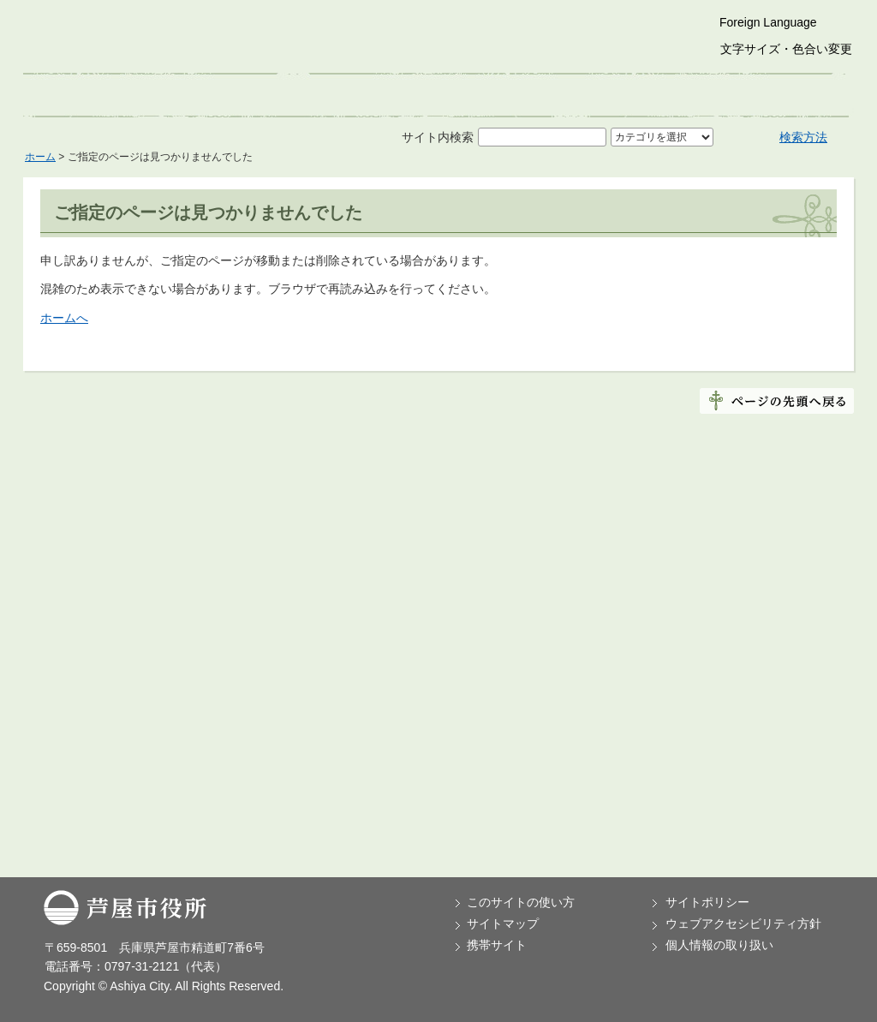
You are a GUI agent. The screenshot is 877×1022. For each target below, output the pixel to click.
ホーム (40, 157)
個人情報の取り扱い (719, 945)
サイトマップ (503, 923)
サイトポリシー (707, 902)
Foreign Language (768, 22)
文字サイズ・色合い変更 (786, 49)
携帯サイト (497, 945)
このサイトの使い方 (521, 902)
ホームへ (64, 318)
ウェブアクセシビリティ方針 (743, 923)
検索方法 (803, 137)
